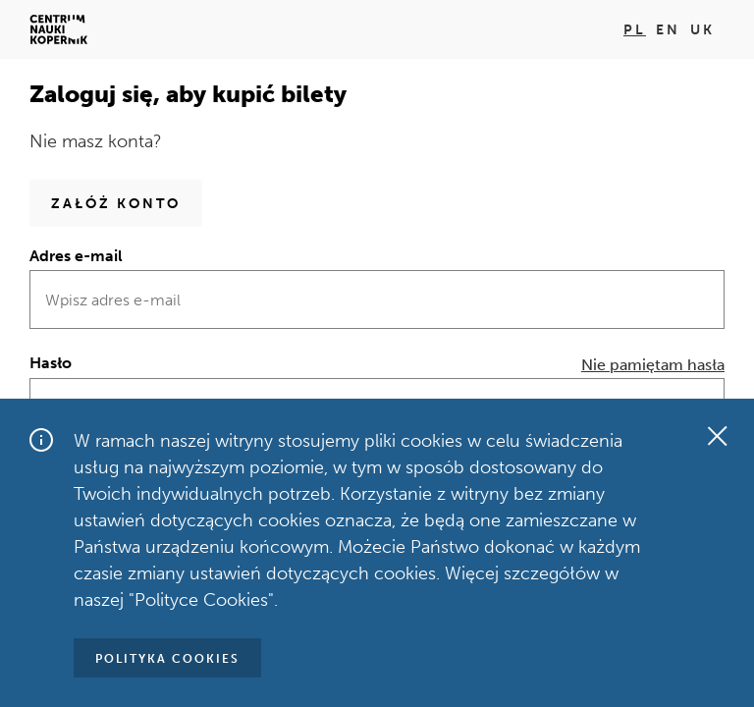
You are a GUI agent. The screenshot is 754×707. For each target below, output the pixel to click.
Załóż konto (116, 203)
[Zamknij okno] (716, 436)
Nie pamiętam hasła (653, 364)
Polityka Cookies (167, 659)
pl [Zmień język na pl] (634, 30)
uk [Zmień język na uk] (702, 30)
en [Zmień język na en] (668, 30)
